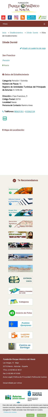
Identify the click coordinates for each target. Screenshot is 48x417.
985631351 (19, 111)
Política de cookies (10, 412)
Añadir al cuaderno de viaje (34, 48)
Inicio (4, 32)
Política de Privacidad (21, 377)
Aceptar (30, 415)
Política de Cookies (39, 377)
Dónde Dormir (32, 32)
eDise (19, 383)
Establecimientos (16, 32)
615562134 (30, 111)
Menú (24, 24)
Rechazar (41, 415)
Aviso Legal (7, 377)
